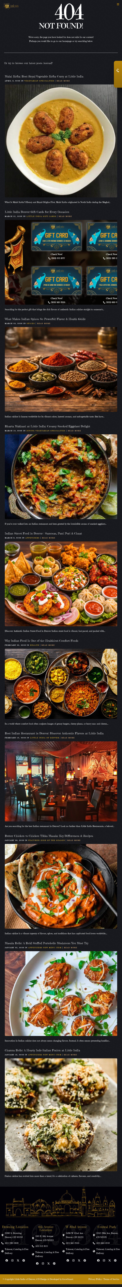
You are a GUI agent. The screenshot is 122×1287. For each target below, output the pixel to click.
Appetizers (32, 541)
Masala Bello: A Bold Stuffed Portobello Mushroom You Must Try (46, 946)
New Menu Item (52, 950)
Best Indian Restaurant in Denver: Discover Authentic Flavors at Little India (54, 736)
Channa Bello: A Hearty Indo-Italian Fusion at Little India (42, 1053)
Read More (63, 84)
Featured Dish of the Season (46, 843)
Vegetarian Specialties (39, 84)
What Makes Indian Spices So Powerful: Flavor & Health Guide (45, 322)
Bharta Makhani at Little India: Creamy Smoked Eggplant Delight (47, 429)
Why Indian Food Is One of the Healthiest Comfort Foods (41, 643)
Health (34, 648)
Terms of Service (111, 1282)
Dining (31, 434)
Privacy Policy (95, 1282)
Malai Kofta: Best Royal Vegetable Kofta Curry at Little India (44, 79)
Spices (31, 326)
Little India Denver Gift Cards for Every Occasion (37, 214)
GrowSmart (67, 1282)
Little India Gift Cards (41, 219)
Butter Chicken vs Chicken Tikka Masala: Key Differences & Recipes (49, 838)
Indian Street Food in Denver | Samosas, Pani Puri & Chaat (43, 536)
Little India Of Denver (44, 741)
